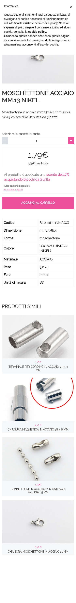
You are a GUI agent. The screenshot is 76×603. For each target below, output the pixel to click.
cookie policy (37, 31)
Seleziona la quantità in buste (21, 134)
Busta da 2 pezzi (13, 189)
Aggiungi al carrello (38, 202)
